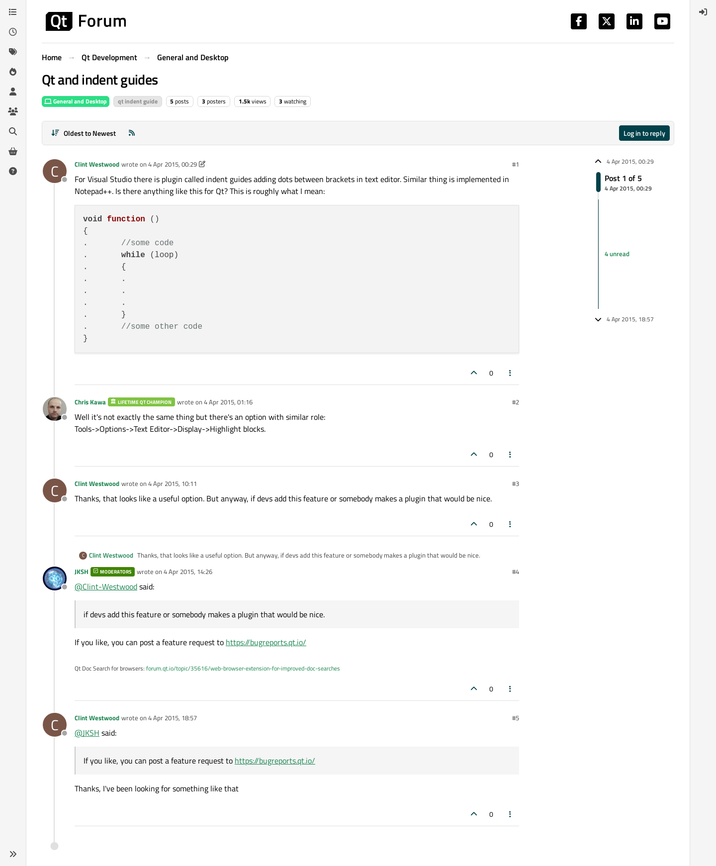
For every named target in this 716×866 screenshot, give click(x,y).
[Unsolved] (13, 171)
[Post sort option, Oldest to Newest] (83, 133)
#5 (515, 718)
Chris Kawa (90, 402)
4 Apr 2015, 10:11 (172, 483)
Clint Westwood (97, 164)
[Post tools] (511, 373)
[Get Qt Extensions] (13, 151)
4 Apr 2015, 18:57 (172, 718)
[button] (13, 854)
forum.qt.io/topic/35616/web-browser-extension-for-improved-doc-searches (243, 668)
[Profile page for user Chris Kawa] (55, 409)
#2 (515, 402)
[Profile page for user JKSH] (55, 578)
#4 (515, 572)
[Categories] (13, 12)
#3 (515, 483)
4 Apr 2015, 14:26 (188, 572)
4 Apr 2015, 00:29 (172, 164)
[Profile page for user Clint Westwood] (55, 171)
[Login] (703, 12)
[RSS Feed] (131, 133)
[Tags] (13, 52)
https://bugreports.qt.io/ (266, 642)
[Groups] (13, 111)
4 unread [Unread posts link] (617, 254)
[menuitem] (703, 12)
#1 (515, 164)
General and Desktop (75, 101)
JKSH (82, 572)
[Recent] (13, 32)
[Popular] (13, 72)
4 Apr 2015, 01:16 (228, 402)
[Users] (13, 91)
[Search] (13, 131)
